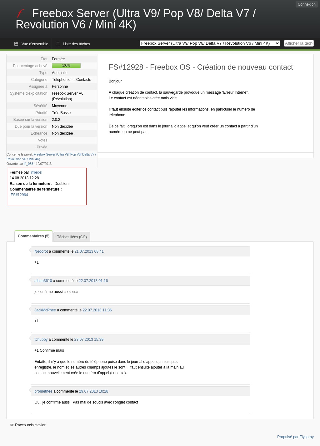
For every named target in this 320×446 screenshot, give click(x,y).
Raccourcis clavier (28, 425)
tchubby (41, 339)
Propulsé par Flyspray (295, 437)
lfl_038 (28, 164)
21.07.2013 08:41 (88, 251)
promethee (43, 391)
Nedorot (41, 251)
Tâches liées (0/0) (72, 237)
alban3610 (43, 281)
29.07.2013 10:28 (93, 391)
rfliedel (36, 172)
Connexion (307, 4)
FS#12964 (19, 195)
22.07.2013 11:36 (97, 310)
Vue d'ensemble (35, 44)
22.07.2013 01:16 (93, 281)
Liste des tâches (76, 44)
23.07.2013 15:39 (88, 339)
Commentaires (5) (33, 236)
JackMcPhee (45, 310)
